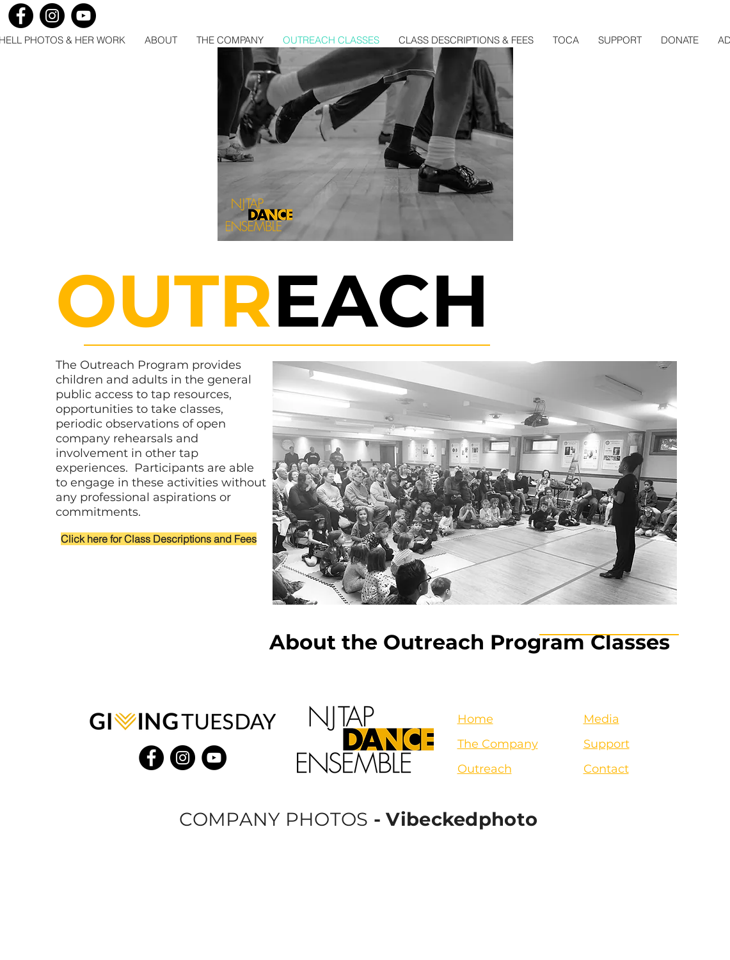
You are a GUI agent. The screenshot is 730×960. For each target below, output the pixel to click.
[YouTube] (83, 15)
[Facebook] (20, 15)
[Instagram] (52, 15)
